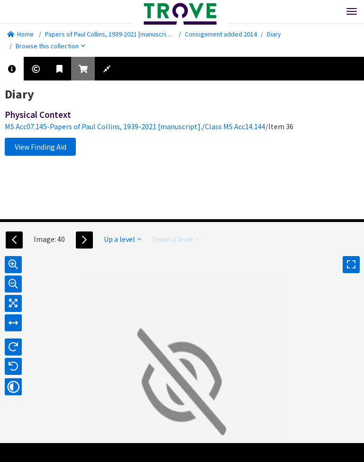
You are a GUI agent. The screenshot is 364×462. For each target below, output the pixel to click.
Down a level (175, 239)
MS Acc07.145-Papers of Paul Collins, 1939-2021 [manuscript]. (103, 126)
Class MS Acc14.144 (235, 126)
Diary (274, 34)
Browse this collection (50, 46)
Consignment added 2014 (221, 34)
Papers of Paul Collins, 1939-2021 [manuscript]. (110, 34)
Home (20, 34)
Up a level (122, 239)
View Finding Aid (40, 146)
